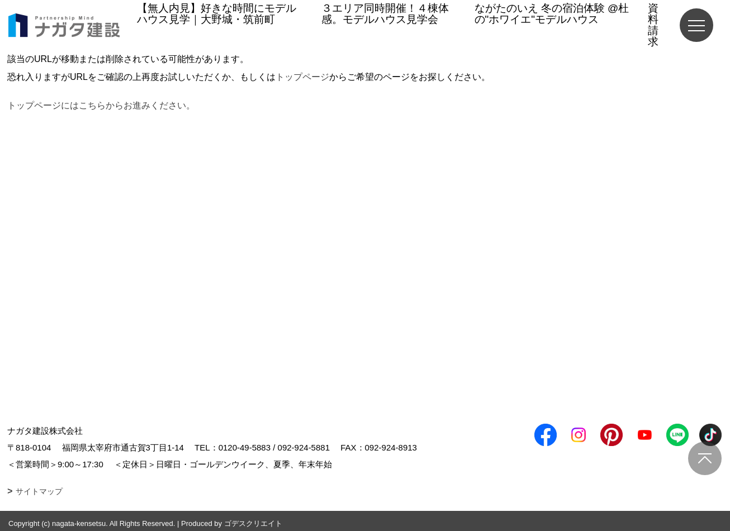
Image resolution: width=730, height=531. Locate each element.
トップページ (302, 77)
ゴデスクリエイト (253, 523)
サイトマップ (39, 491)
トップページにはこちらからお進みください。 (101, 105)
